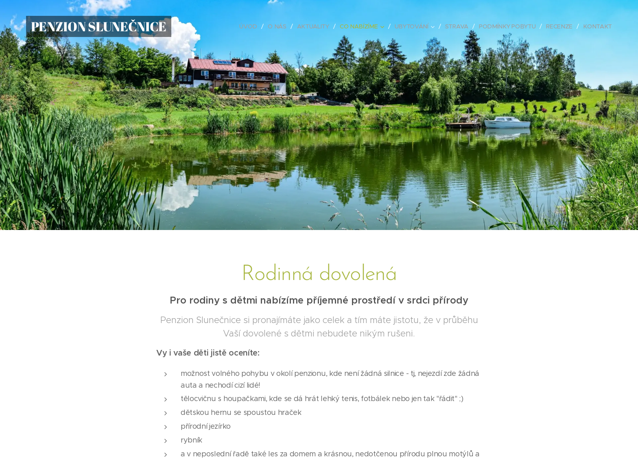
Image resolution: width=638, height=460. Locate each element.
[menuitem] (253, 26)
